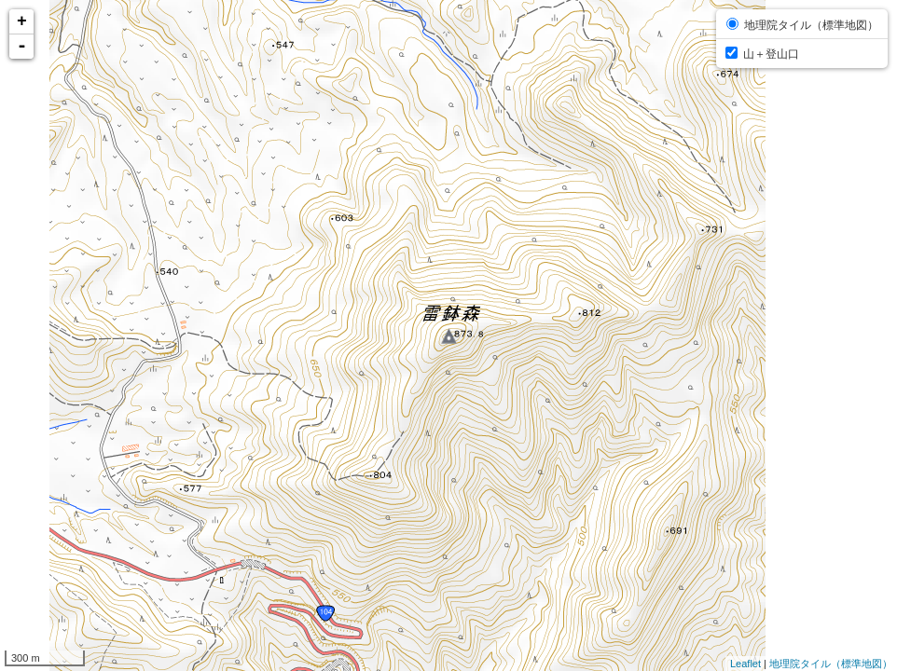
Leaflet (745, 663)
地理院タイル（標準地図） (830, 663)
